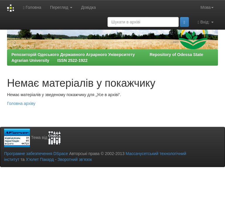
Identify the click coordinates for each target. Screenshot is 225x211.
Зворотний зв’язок (74, 159)
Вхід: (206, 22)
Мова (207, 7)
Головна (32, 7)
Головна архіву (21, 103)
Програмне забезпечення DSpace (36, 153)
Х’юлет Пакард (40, 159)
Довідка (88, 7)
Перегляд (61, 7)
